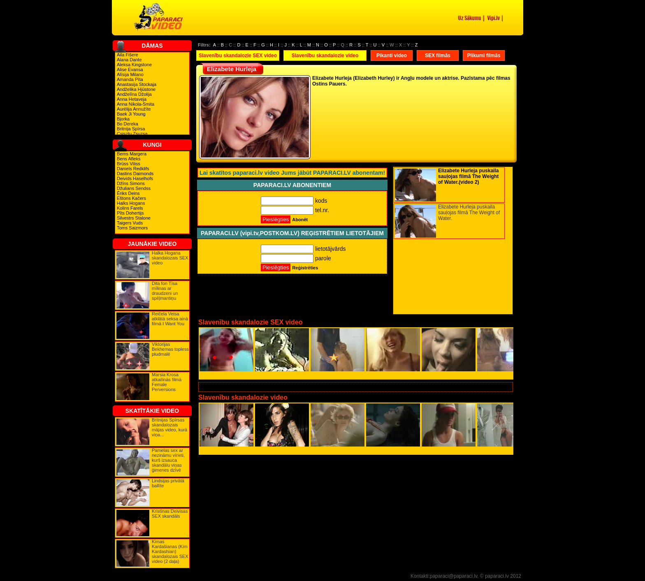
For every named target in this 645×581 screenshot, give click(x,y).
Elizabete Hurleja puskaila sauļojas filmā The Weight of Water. (469, 212)
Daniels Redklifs (133, 168)
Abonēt (300, 219)
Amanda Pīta (130, 79)
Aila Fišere (127, 54)
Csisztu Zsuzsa (132, 133)
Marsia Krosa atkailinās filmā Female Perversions (166, 382)
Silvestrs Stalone (134, 217)
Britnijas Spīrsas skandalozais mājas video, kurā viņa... (169, 427)
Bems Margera (131, 153)
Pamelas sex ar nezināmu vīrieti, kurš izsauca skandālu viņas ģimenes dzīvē (168, 460)
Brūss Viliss (128, 163)
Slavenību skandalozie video (325, 55)
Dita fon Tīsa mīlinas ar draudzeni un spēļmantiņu (165, 291)
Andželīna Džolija (134, 94)
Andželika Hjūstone (136, 89)
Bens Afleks (128, 158)
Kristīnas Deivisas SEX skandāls (170, 514)
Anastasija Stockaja (136, 84)
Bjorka (123, 118)
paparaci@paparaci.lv (453, 576)
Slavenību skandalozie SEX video (238, 55)
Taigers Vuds (130, 222)
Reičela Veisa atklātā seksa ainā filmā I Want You (170, 318)
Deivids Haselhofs (135, 178)
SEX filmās (437, 55)
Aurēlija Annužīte (134, 108)
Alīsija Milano (130, 74)
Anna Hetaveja (131, 99)
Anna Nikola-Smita (135, 104)
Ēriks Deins (128, 193)
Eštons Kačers (131, 198)
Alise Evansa (130, 69)
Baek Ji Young (131, 113)
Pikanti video (391, 55)
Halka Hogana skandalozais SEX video (170, 257)
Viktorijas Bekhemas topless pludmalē (170, 349)
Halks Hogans (131, 203)
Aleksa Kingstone (134, 64)
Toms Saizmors (132, 227)
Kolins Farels (130, 208)
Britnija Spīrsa (131, 128)
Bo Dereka (127, 123)
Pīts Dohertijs (130, 213)
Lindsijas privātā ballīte (168, 483)
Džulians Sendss (134, 188)
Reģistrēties (305, 267)
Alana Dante (129, 59)
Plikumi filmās (484, 55)
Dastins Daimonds (135, 173)
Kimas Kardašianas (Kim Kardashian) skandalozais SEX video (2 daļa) (170, 551)
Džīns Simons (131, 183)
